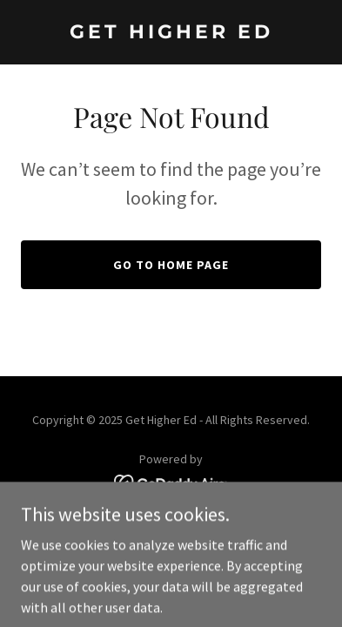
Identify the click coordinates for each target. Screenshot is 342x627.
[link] (171, 33)
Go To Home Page (171, 265)
